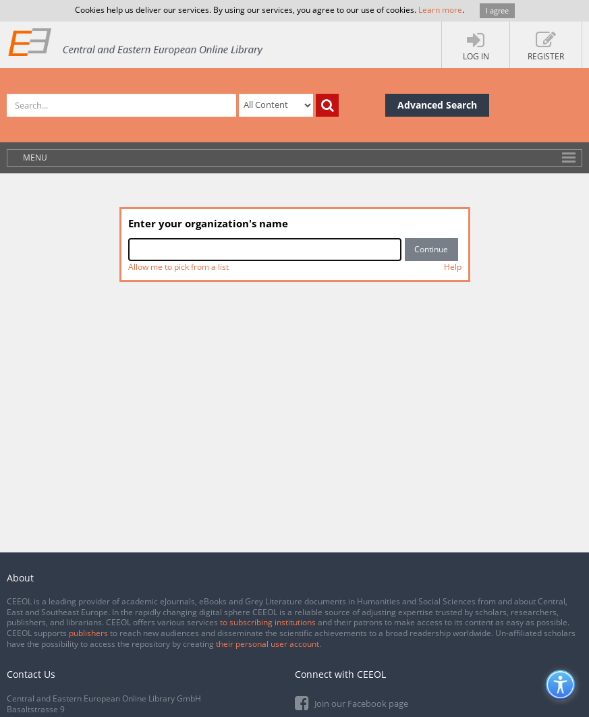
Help (452, 267)
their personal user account (267, 644)
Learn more (440, 10)
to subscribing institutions (268, 622)
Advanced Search (437, 104)
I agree (497, 10)
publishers (88, 633)
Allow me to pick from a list (178, 267)
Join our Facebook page (351, 702)
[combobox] (264, 249)
